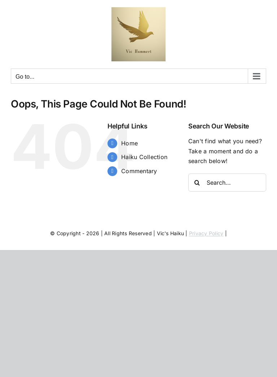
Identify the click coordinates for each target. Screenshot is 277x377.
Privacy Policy (206, 233)
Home (129, 143)
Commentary (139, 171)
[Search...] (227, 183)
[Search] (197, 183)
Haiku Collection (144, 157)
